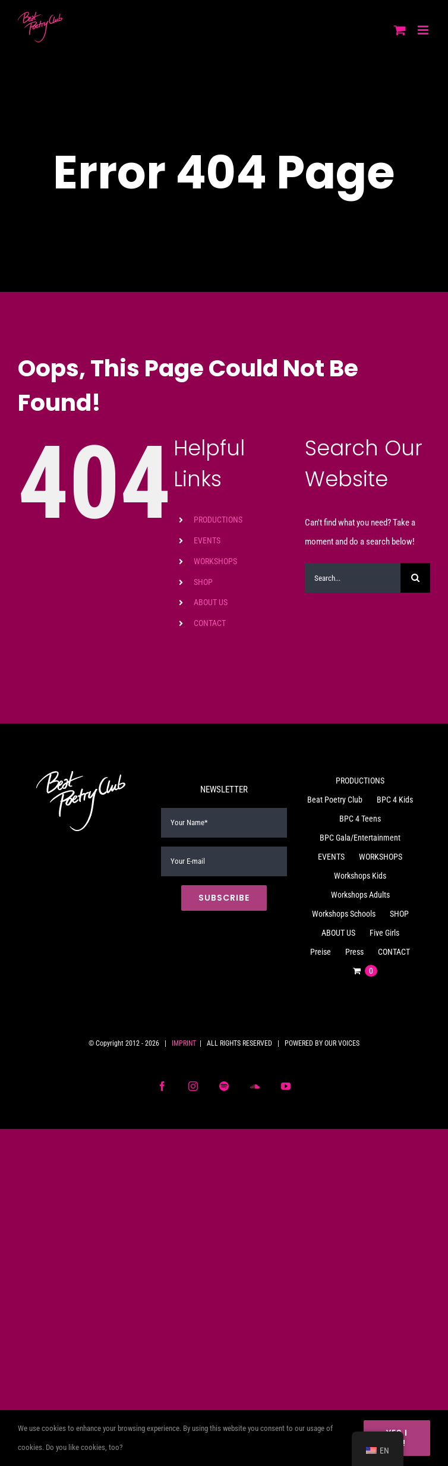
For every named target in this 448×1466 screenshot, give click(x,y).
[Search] (415, 578)
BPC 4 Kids (395, 799)
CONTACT (210, 623)
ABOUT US (211, 602)
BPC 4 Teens (360, 818)
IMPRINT (184, 1043)
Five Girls (384, 933)
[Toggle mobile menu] (424, 30)
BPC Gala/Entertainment (360, 837)
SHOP (203, 582)
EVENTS (207, 540)
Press (354, 952)
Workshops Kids (360, 875)
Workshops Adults (360, 894)
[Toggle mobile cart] (400, 30)
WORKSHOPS (215, 561)
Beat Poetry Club (334, 799)
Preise (320, 952)
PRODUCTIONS (218, 519)
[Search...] (352, 578)
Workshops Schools (344, 913)
